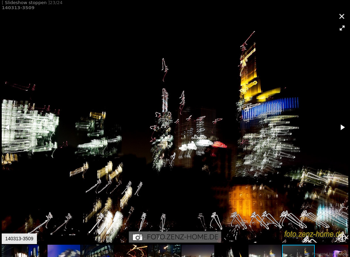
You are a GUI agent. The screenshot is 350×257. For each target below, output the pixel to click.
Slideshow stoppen (25, 2)
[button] (342, 28)
